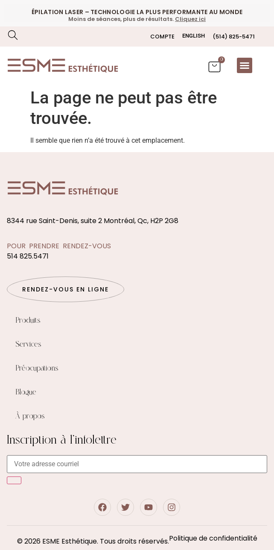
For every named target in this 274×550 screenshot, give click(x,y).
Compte (162, 36)
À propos (30, 416)
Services (28, 344)
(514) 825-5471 (234, 36)
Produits (28, 320)
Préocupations (36, 368)
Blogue (25, 392)
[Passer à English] (193, 35)
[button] (244, 65)
